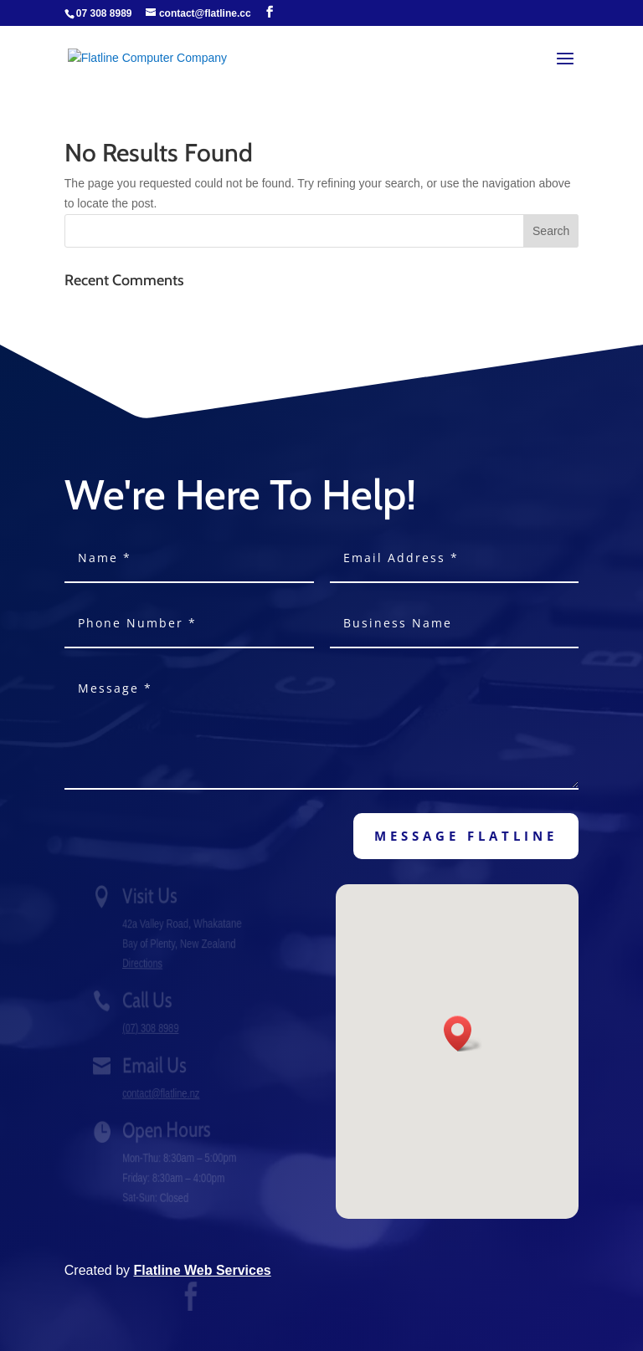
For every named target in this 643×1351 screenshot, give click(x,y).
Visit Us (152, 895)
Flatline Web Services (202, 1270)
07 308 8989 (104, 13)
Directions (145, 963)
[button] (463, 1034)
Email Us (156, 1065)
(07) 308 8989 (153, 1028)
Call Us (149, 999)
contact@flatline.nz (162, 1093)
